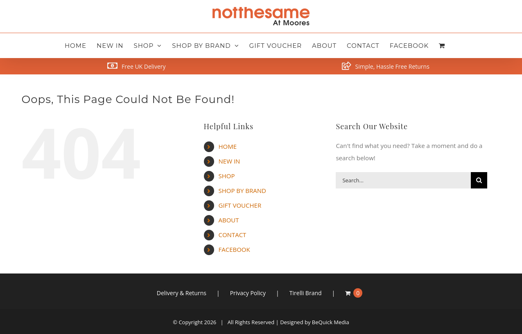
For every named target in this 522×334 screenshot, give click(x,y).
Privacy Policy (248, 293)
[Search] (479, 180)
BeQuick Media (330, 322)
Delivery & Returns (181, 293)
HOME (228, 146)
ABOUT (229, 220)
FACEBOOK (234, 249)
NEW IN (229, 161)
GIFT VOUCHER (240, 205)
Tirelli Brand (305, 293)
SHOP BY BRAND (242, 190)
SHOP (227, 176)
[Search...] (403, 180)
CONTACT (232, 235)
